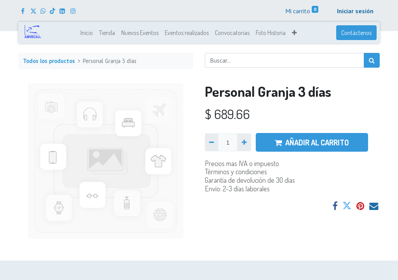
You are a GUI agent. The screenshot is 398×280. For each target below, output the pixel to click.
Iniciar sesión (355, 11)
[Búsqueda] (372, 60)
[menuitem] (86, 32)
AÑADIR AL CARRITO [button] (312, 142)
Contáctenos (356, 33)
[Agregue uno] (244, 142)
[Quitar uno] (211, 142)
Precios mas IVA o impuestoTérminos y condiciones (242, 167)
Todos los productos (49, 61)
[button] (294, 32)
